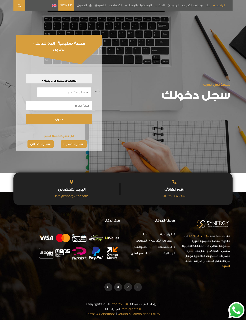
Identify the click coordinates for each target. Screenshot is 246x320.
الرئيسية (219, 5)
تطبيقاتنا (142, 247)
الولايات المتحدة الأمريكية (60, 81)
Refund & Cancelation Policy (138, 314)
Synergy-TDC (120, 304)
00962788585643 (174, 196)
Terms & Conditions (100, 314)
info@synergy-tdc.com (71, 196)
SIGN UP (66, 5)
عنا (208, 5)
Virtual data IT (131, 309)
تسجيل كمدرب (73, 144)
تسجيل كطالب (40, 144)
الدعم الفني (140, 253)
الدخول (84, 5)
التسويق (100, 5)
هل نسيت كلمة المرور (59, 136)
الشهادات (115, 5)
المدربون (173, 5)
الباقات (160, 5)
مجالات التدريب (192, 5)
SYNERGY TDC (199, 236)
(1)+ (98, 91)
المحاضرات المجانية (138, 5)
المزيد (226, 266)
